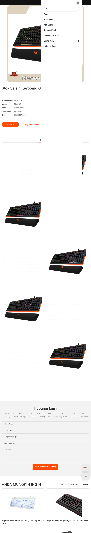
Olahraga (64, 484)
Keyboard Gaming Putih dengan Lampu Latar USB (23, 522)
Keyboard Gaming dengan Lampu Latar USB (67, 520)
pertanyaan (10, 125)
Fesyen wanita (75, 484)
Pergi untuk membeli (32, 125)
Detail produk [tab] (45, 140)
